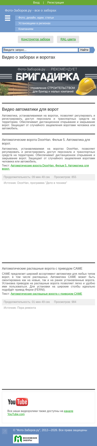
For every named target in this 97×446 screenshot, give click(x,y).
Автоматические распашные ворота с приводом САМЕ (46, 293)
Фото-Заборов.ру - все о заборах (30, 10)
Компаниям (26, 28)
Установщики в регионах (35, 23)
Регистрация (55, 2)
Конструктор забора (35, 39)
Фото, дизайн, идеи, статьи (36, 17)
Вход (36, 2)
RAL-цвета (68, 39)
